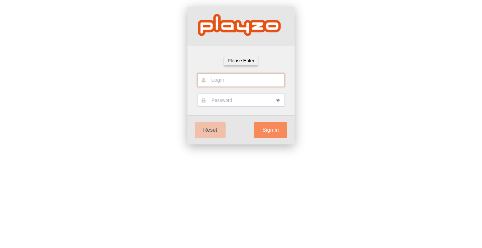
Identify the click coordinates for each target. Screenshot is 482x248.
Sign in (270, 130)
